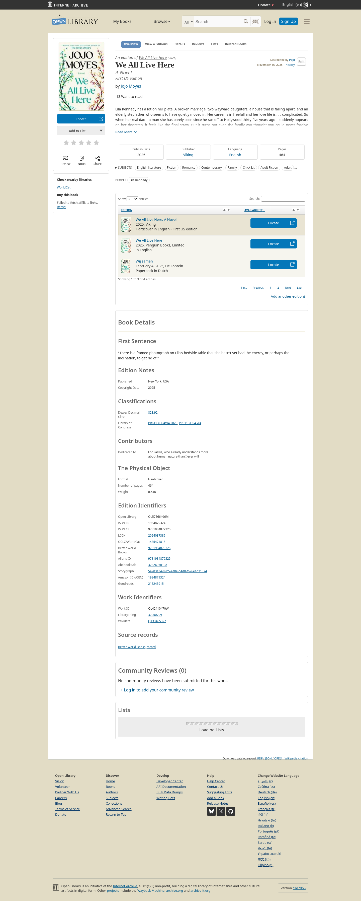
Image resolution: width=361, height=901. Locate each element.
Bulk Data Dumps (169, 792)
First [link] (244, 287)
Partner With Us (67, 792)
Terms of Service (67, 809)
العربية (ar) (265, 781)
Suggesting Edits (219, 792)
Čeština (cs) (266, 786)
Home (110, 781)
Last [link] (299, 287)
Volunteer (62, 786)
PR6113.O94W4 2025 (162, 423)
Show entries (133, 199)
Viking (188, 154)
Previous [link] (258, 287)
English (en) (266, 798)
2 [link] (278, 287)
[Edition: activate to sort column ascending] (180, 209)
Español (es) (267, 803)
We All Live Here (153, 57)
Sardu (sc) (265, 842)
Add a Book (215, 798)
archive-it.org (201, 890)
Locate (81, 118)
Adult (288, 167)
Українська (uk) (269, 853)
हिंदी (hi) (263, 814)
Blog (58, 803)
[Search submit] (245, 21)
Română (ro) (267, 836)
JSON (268, 758)
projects (113, 890)
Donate (266, 5)
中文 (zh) (264, 859)
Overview (131, 44)
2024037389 (156, 535)
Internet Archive (125, 886)
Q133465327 (157, 621)
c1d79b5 (299, 888)
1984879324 (156, 577)
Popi (292, 59)
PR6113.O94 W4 (190, 423)
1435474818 (156, 542)
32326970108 (157, 565)
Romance (189, 167)
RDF (259, 758)
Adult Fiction (269, 167)
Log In (270, 21)
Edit (301, 61)
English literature (149, 167)
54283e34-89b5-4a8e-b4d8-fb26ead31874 (177, 571)
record (151, 647)
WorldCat (63, 187)
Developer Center (169, 781)
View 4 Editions (156, 44)
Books (110, 786)
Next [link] (288, 287)
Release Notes (217, 803)
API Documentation (171, 786)
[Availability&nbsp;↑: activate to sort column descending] (273, 209)
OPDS (278, 758)
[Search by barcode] (255, 21)
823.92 (153, 412)
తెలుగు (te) (265, 848)
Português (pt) (268, 831)
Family (232, 167)
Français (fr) (266, 809)
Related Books (235, 44)
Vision (59, 781)
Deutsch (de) (267, 792)
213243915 (156, 584)
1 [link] (270, 287)
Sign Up (288, 21)
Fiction (171, 167)
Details (179, 44)
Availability (254, 210)
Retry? (61, 207)
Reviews (198, 44)
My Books (122, 21)
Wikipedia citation (296, 758)
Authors (112, 792)
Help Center (216, 781)
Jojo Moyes (131, 86)
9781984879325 (159, 548)
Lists (214, 44)
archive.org (174, 890)
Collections (114, 803)
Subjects (112, 798)
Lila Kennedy (139, 180)
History (290, 65)
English (235, 154)
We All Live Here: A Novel (156, 219)
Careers (61, 798)
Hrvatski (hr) (267, 820)
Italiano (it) (266, 825)
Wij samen (144, 261)
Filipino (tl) (265, 865)
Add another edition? (288, 296)
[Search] (218, 21)
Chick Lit (248, 167)
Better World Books (131, 647)
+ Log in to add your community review (157, 690)
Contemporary (211, 167)
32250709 (155, 615)
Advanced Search (119, 809)
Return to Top (116, 814)
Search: (277, 199)
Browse (156, 21)
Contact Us (215, 786)
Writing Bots (165, 798)
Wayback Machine (150, 890)
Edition (126, 210)
